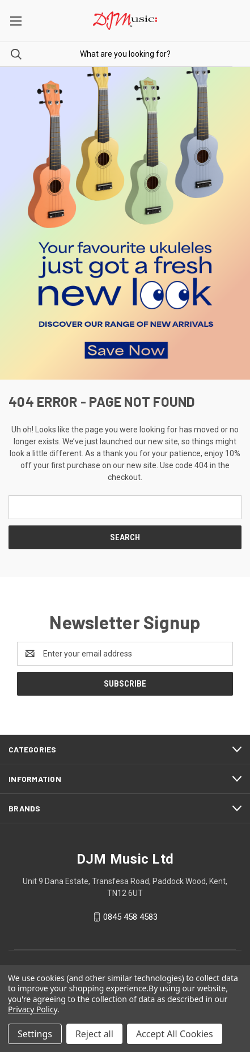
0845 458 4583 (130, 917)
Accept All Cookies (174, 1034)
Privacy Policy (32, 1009)
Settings (35, 1034)
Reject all (94, 1034)
